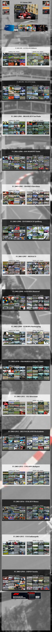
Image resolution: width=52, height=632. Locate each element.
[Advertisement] (26, 40)
